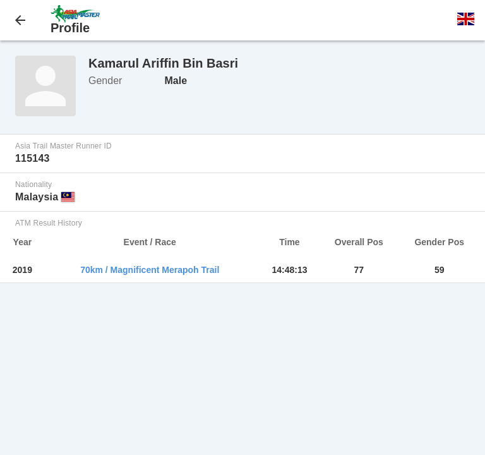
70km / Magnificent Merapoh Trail (149, 270)
